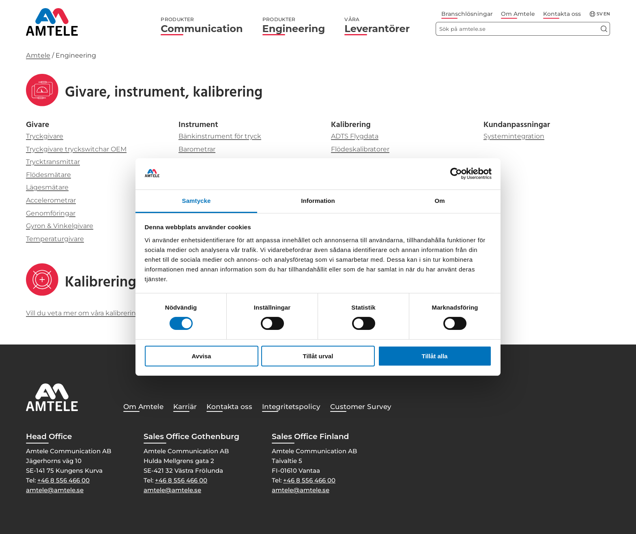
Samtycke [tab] (196, 200)
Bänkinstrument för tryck (219, 136)
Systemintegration (513, 136)
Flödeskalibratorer (360, 149)
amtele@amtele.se (55, 490)
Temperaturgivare (55, 239)
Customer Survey (360, 407)
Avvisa (201, 356)
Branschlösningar (467, 13)
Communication (202, 25)
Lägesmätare (47, 187)
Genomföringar (50, 213)
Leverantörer (377, 25)
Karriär (185, 407)
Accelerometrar (51, 200)
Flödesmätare (48, 175)
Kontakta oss (562, 13)
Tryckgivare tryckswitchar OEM (76, 149)
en (607, 14)
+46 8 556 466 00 (63, 480)
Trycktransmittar (53, 162)
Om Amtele (518, 13)
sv (600, 14)
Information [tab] (318, 200)
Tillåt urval (318, 356)
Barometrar (196, 149)
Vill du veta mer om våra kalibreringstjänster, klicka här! (115, 313)
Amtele (38, 55)
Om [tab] (439, 200)
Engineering (293, 25)
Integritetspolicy (291, 407)
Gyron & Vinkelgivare (59, 226)
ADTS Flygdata (354, 136)
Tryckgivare (44, 136)
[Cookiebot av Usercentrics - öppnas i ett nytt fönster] (456, 174)
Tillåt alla (435, 356)
